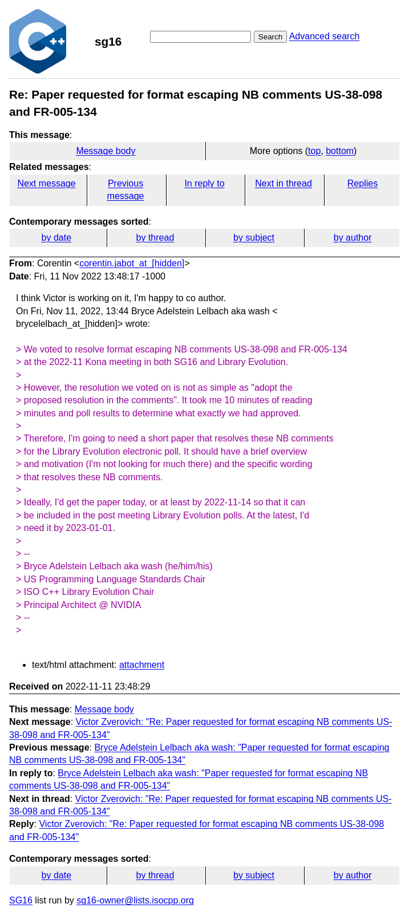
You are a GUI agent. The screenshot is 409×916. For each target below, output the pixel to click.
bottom (340, 151)
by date (56, 237)
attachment (141, 665)
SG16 (21, 900)
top (314, 151)
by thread (155, 237)
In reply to (204, 183)
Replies (362, 183)
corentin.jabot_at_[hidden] (131, 263)
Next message (46, 183)
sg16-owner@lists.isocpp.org (135, 900)
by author (353, 237)
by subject (253, 237)
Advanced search (324, 36)
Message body (105, 151)
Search (270, 37)
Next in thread (283, 183)
